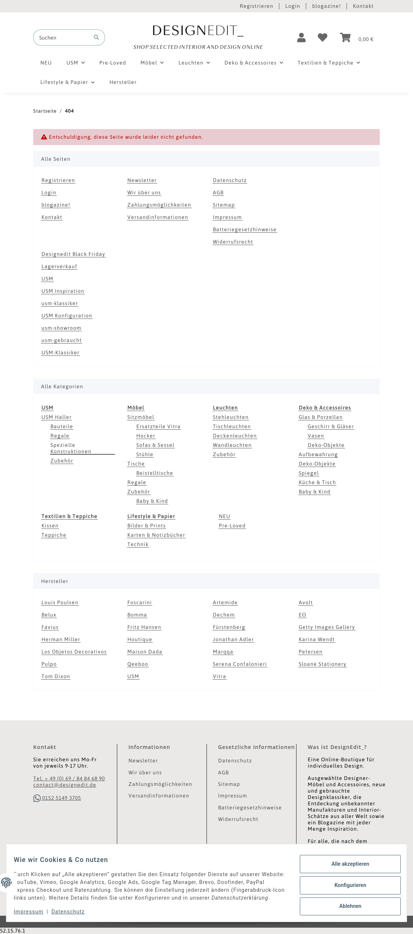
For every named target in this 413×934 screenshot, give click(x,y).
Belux (48, 615)
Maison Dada (144, 652)
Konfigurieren (345, 881)
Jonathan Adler (233, 639)
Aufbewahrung (318, 454)
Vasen (316, 436)
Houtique (139, 639)
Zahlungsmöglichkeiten (159, 205)
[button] (301, 37)
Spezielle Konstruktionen (70, 448)
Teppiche (53, 535)
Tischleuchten (232, 426)
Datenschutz (230, 180)
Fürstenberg (229, 627)
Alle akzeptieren (345, 862)
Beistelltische (154, 473)
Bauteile (61, 426)
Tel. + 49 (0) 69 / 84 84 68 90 (69, 778)
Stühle (144, 454)
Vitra (219, 676)
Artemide (225, 602)
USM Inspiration (62, 291)
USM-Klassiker (60, 352)
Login (292, 6)
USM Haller (56, 417)
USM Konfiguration (66, 316)
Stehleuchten (231, 417)
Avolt (306, 602)
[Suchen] (60, 37)
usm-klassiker (59, 303)
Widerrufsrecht (233, 242)
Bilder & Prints (146, 526)
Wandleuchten (232, 445)
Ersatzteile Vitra (158, 426)
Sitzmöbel (140, 417)
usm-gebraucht (61, 340)
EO (302, 615)
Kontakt (363, 6)
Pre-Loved (232, 526)
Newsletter (142, 180)
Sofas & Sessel (155, 445)
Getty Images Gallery (327, 627)
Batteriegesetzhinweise (245, 229)
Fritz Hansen (144, 627)
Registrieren (256, 6)
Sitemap (224, 205)
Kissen (50, 526)
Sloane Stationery (323, 664)
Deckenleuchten (235, 436)
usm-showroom (61, 328)
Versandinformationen (157, 217)
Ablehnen (346, 900)
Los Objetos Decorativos (74, 652)
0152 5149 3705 (57, 798)
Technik (138, 544)
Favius (50, 627)
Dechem (224, 615)
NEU (224, 516)
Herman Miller (60, 639)
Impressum (227, 217)
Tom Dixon (55, 676)
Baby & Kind (152, 501)
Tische (136, 464)
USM (47, 279)
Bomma (137, 615)
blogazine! (326, 6)
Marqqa (223, 652)
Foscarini (139, 602)
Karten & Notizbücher (156, 535)
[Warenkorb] (357, 37)
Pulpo (49, 664)
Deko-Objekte (326, 445)
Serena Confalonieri (240, 664)
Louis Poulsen (59, 602)
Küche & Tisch (317, 482)
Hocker (145, 436)
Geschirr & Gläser (331, 426)
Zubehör (61, 461)
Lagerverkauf (59, 266)
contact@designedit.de (64, 785)
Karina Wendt (317, 639)
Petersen (311, 652)
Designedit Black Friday (73, 254)
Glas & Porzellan (321, 417)
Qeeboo (137, 664)
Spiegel (309, 473)
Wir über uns (144, 192)
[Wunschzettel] (323, 37)
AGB (218, 192)
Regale (59, 436)
